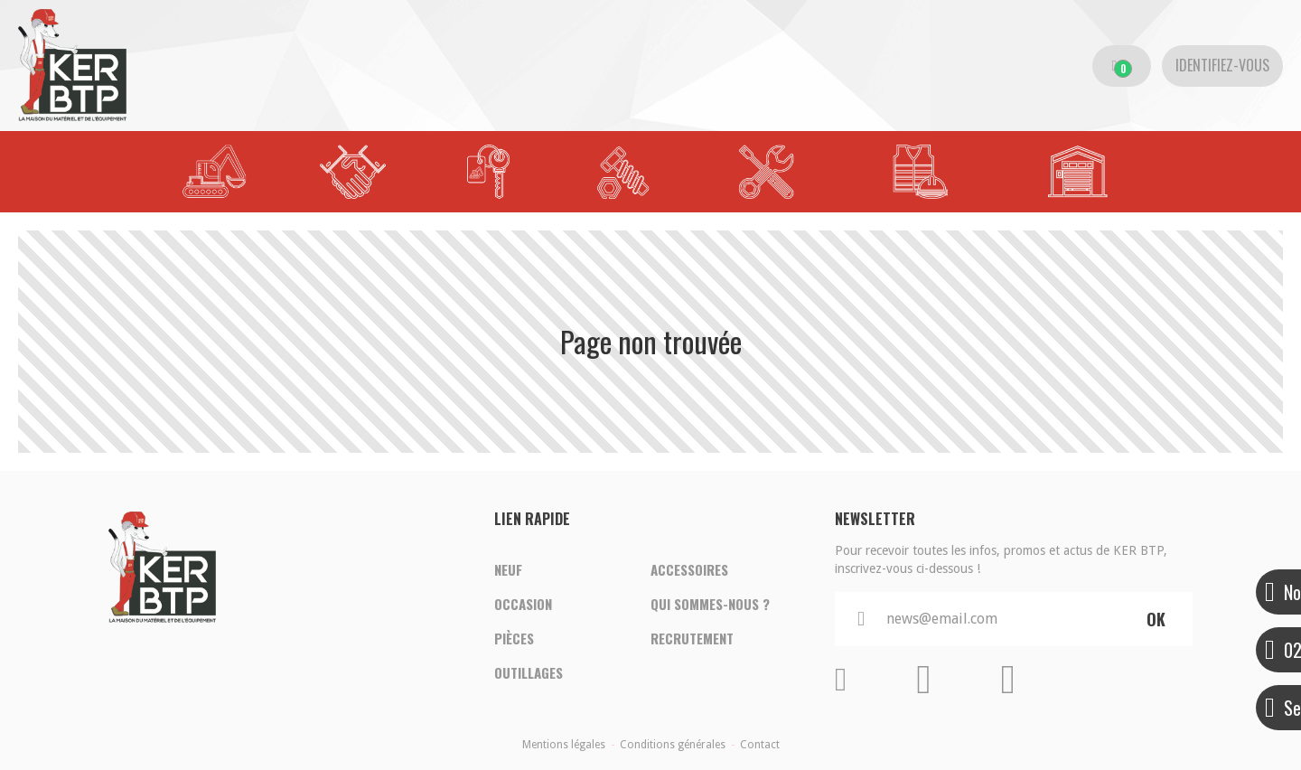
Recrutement (692, 638)
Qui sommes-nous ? (710, 604)
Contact (760, 744)
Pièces (514, 638)
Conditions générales (672, 744)
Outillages (528, 672)
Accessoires (689, 569)
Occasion (523, 604)
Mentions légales (563, 744)
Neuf (508, 569)
